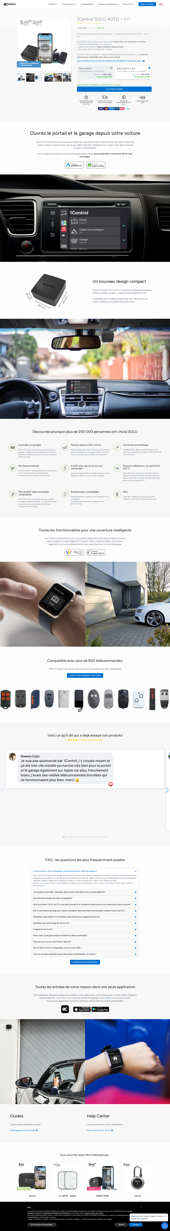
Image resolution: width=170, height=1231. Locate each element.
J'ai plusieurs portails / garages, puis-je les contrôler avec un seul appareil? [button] (84, 849)
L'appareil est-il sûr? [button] (84, 886)
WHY (10, 1200)
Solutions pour (73, 4)
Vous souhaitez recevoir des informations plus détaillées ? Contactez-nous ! (111, 61)
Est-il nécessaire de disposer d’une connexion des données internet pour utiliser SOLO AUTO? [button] (84, 867)
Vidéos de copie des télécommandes (63, 1190)
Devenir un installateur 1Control (100, 1185)
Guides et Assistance (110, 4)
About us (90, 1179)
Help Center (53, 1179)
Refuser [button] (121, 1224)
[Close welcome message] (166, 1216)
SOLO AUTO (13, 1182)
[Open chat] (164, 1225)
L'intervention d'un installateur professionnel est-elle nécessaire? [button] (84, 828)
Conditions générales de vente (60, 1185)
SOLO (10, 1179)
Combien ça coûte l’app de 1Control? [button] (84, 880)
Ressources (129, 4)
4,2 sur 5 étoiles (89, 23)
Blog (88, 1182)
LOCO (11, 1195)
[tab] (85, 828)
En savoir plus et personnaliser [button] (42, 1224)
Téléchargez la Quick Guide (24, 1087)
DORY (109, 955)
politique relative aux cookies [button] (94, 1213)
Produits (56, 4)
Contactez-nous (54, 1182)
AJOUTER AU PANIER (128, 89)
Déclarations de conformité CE (99, 1190)
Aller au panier (148, 4)
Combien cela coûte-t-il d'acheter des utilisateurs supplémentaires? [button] (84, 874)
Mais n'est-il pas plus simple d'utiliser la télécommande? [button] (84, 892)
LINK (10, 1190)
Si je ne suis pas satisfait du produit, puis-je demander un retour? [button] (84, 911)
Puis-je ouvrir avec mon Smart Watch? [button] (84, 898)
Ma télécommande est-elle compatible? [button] (84, 855)
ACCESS (11, 1197)
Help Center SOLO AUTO (100, 1087)
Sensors (11, 1192)
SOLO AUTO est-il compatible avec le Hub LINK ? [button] (84, 905)
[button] (63, 793)
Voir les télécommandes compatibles (86, 675)
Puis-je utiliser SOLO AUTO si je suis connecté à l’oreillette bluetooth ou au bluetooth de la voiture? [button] (84, 861)
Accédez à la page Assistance (86, 919)
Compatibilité (91, 4)
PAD (10, 1187)
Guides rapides (54, 1187)
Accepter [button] (136, 1224)
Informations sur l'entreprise (98, 1187)
